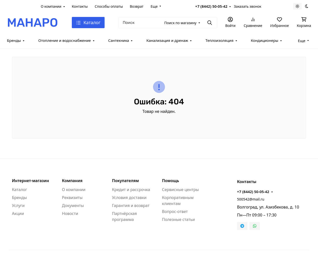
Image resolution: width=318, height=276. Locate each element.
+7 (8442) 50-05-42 (211, 6)
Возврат (137, 6)
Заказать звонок (247, 6)
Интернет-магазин (30, 181)
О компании (51, 6)
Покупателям (125, 181)
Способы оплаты (109, 6)
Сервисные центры (180, 189)
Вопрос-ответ (175, 211)
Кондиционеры (264, 40)
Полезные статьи (178, 219)
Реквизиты (72, 197)
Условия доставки (129, 197)
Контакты (80, 6)
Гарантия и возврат (131, 205)
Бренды (14, 40)
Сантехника (118, 40)
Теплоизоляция (219, 40)
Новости (70, 213)
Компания (72, 181)
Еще (154, 6)
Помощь (170, 181)
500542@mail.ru (250, 199)
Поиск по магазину (180, 22)
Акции (18, 213)
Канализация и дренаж (167, 40)
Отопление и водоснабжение (64, 40)
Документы (73, 205)
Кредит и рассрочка (131, 189)
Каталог (19, 189)
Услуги (18, 205)
